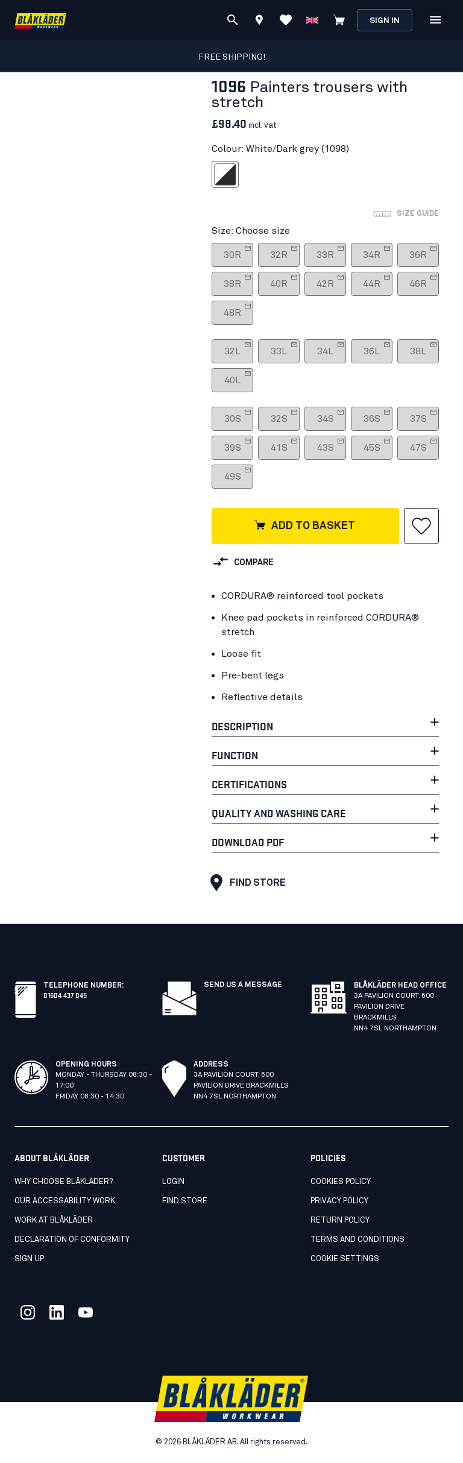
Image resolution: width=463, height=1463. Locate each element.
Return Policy (340, 1220)
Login (173, 1182)
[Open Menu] (435, 20)
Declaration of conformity (72, 1240)
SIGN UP (29, 1259)
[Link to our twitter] (27, 1312)
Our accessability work (64, 1201)
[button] (421, 526)
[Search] (232, 20)
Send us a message (243, 985)
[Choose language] (312, 20)
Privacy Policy (339, 1201)
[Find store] (259, 21)
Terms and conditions (357, 1240)
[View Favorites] (285, 20)
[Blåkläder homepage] (40, 20)
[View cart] (339, 20)
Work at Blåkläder (53, 1220)
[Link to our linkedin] (56, 1312)
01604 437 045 (65, 994)
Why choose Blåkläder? (63, 1182)
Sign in (385, 21)
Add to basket (304, 526)
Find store (245, 883)
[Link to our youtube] (85, 1312)
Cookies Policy (340, 1182)
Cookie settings (344, 1259)
